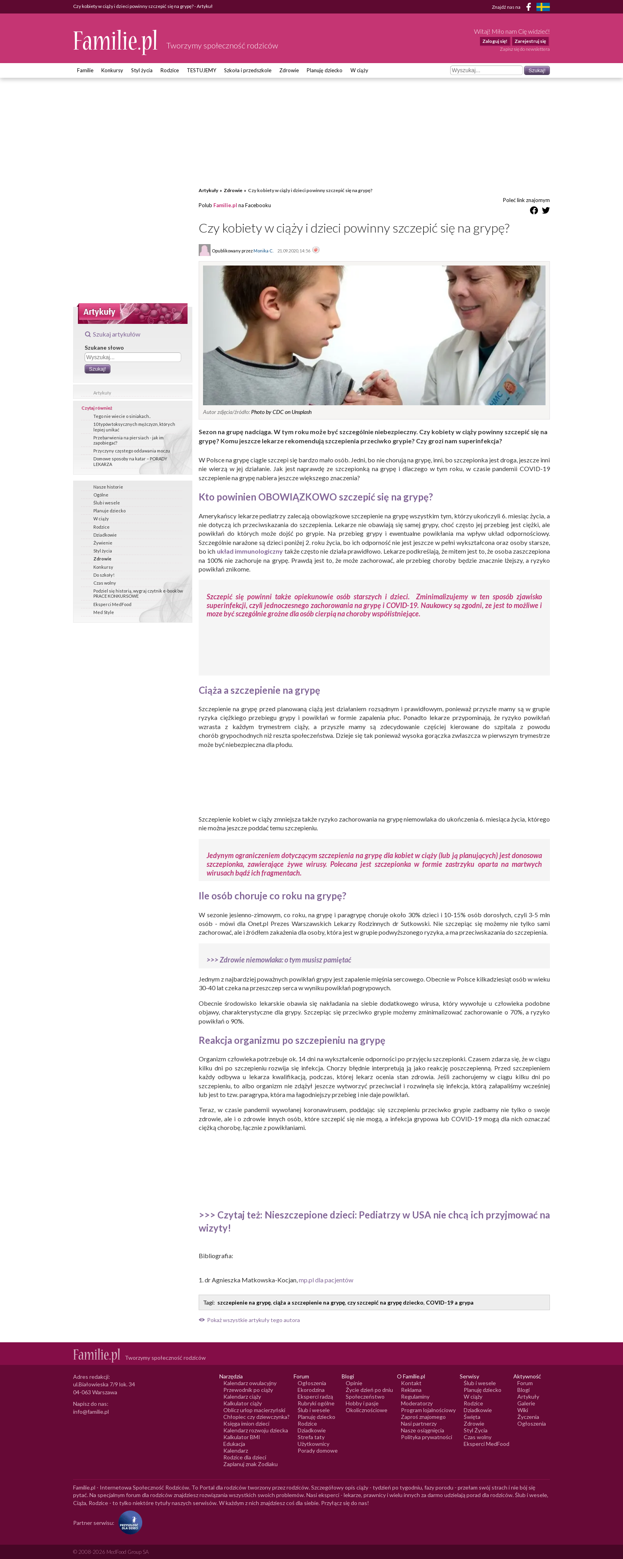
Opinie (354, 1383)
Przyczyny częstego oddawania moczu (131, 450)
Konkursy (112, 70)
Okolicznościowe (366, 1410)
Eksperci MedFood (112, 604)
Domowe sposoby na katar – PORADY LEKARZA (130, 461)
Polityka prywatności (426, 1437)
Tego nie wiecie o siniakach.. (122, 416)
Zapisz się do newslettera (525, 49)
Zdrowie (289, 70)
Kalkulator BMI (241, 1437)
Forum (525, 1383)
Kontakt (411, 1383)
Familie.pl (225, 205)
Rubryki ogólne (316, 1403)
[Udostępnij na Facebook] (534, 212)
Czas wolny (104, 582)
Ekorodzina (311, 1389)
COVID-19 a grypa (450, 1302)
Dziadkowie (105, 534)
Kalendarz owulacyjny (250, 1383)
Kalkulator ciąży (242, 1403)
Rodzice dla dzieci (244, 1457)
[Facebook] (530, 8)
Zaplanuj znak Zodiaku (250, 1464)
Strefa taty (311, 1437)
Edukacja (234, 1443)
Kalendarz (235, 1450)
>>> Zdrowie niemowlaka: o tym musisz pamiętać (279, 959)
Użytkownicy (313, 1443)
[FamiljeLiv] (543, 7)
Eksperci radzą (315, 1396)
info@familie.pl (91, 1411)
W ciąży (359, 70)
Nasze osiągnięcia (422, 1430)
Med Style (103, 612)
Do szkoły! (103, 574)
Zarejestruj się (530, 41)
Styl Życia (476, 1430)
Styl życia (142, 70)
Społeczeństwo (365, 1396)
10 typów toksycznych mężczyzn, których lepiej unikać (134, 427)
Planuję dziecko (324, 70)
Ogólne (100, 494)
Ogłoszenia (312, 1383)
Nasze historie (108, 486)
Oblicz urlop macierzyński (254, 1410)
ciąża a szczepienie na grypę (309, 1302)
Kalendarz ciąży (242, 1396)
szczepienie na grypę (244, 1302)
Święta (472, 1416)
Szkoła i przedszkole (247, 70)
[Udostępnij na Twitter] (546, 212)
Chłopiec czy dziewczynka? (256, 1416)
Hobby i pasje (362, 1403)
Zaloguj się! (494, 41)
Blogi (523, 1389)
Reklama (411, 1389)
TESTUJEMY (201, 70)
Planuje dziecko (109, 510)
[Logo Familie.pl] (116, 42)
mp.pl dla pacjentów (326, 1280)
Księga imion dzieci (246, 1423)
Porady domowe (318, 1450)
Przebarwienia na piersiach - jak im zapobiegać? (128, 440)
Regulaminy (415, 1396)
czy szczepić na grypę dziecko (385, 1302)
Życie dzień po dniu (369, 1389)
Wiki (522, 1410)
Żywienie (102, 542)
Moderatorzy (417, 1403)
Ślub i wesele (106, 502)
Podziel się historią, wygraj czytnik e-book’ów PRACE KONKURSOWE (138, 593)
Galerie (526, 1403)
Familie (85, 70)
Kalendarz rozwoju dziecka (255, 1430)
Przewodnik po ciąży (248, 1389)
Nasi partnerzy (419, 1423)
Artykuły (102, 392)
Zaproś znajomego (423, 1416)
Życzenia (528, 1416)
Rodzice (170, 70)
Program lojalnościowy (428, 1410)
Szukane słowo (104, 347)
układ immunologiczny (250, 551)
